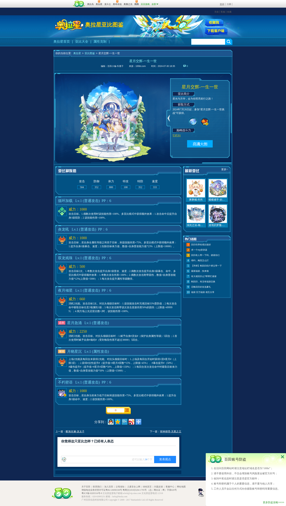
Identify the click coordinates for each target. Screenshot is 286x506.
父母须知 (120, 486)
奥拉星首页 (61, 41)
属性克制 (100, 41)
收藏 (229, 12)
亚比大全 (81, 41)
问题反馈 (158, 486)
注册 (229, 4)
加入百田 (108, 486)
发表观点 (165, 459)
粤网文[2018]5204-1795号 (135, 490)
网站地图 (181, 486)
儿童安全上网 (133, 486)
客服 (223, 12)
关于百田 (86, 486)
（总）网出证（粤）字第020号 (162, 490)
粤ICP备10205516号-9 (92, 493)
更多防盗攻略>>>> (273, 502)
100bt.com (141, 66)
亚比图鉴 (90, 53)
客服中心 (170, 486)
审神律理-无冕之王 (170, 431)
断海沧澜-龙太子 (75, 431)
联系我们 (97, 486)
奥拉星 (77, 53)
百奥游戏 (63, 1)
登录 (222, 4)
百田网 (79, 4)
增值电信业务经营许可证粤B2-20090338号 (102, 490)
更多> (224, 169)
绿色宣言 (147, 486)
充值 (216, 12)
